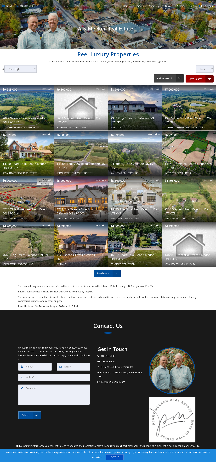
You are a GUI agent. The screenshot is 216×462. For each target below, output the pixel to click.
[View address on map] (120, 374)
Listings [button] (139, 6)
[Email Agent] (8, 6)
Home (126, 6)
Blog (191, 6)
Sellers (180, 6)
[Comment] (54, 394)
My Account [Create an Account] (206, 6)
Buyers (168, 6)
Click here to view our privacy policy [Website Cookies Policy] (109, 452)
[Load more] (107, 272)
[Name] (35, 366)
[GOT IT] (115, 457)
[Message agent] (120, 361)
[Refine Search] (168, 78)
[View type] (205, 69)
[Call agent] (24, 6)
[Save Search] (200, 78)
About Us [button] (154, 6)
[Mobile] (54, 376)
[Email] (73, 366)
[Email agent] (120, 381)
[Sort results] (20, 69)
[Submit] (29, 414)
